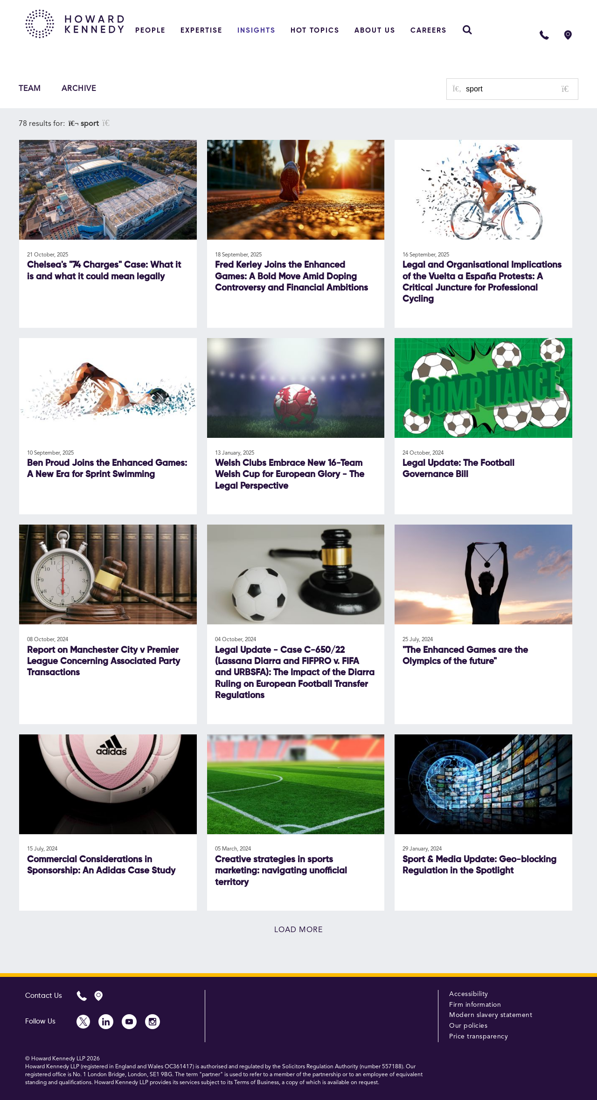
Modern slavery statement (490, 1015)
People (150, 30)
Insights (256, 30)
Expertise (201, 30)
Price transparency (478, 1036)
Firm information (475, 1005)
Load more (298, 930)
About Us (375, 30)
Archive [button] (79, 89)
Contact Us (43, 995)
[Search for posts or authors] (518, 89)
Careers (428, 30)
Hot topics (315, 30)
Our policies (468, 1026)
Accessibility (468, 994)
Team (30, 89)
